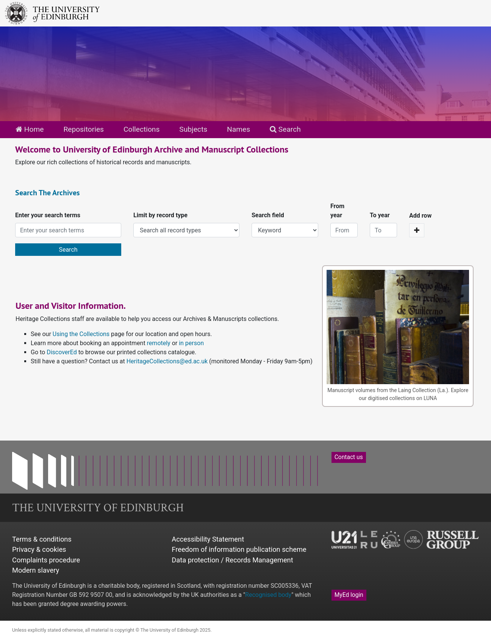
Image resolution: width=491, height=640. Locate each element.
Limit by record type (160, 215)
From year (337, 210)
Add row (420, 215)
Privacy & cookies (39, 549)
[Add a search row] (416, 230)
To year (380, 215)
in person (191, 343)
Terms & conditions (42, 539)
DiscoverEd (62, 352)
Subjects (193, 129)
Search (285, 129)
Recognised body (268, 594)
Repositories (83, 129)
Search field (268, 215)
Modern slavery (35, 570)
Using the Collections (81, 334)
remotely (158, 343)
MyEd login (349, 595)
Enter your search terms (47, 215)
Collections (141, 129)
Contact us (349, 457)
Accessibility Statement (208, 539)
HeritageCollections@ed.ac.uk (167, 361)
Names (238, 129)
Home (30, 129)
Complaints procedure (46, 560)
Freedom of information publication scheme (239, 549)
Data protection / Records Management (232, 560)
